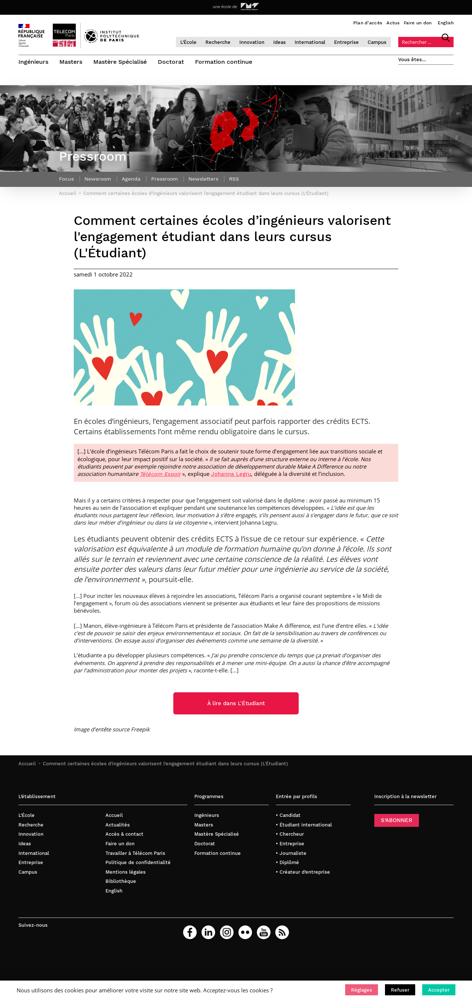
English (446, 22)
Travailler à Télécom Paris (135, 853)
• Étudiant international (304, 825)
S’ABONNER (396, 820)
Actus (392, 22)
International (310, 42)
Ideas (279, 42)
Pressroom (164, 179)
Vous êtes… (412, 59)
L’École (188, 42)
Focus (66, 179)
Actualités (117, 825)
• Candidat (288, 815)
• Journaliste (291, 853)
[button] (361, 989)
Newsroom (97, 179)
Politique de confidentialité (138, 862)
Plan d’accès (367, 22)
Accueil (27, 763)
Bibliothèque (120, 881)
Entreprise (346, 42)
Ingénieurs (33, 61)
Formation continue (223, 61)
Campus (377, 42)
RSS (234, 179)
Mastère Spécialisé (120, 61)
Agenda (131, 179)
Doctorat (171, 61)
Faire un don (418, 22)
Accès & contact (124, 834)
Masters (70, 61)
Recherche (217, 42)
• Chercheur (290, 834)
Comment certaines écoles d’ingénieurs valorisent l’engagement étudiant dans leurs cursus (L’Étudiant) (165, 763)
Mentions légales (125, 872)
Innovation (251, 42)
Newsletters (203, 179)
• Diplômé (287, 862)
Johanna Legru (231, 474)
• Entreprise (290, 843)
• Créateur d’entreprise (303, 872)
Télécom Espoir (160, 474)
